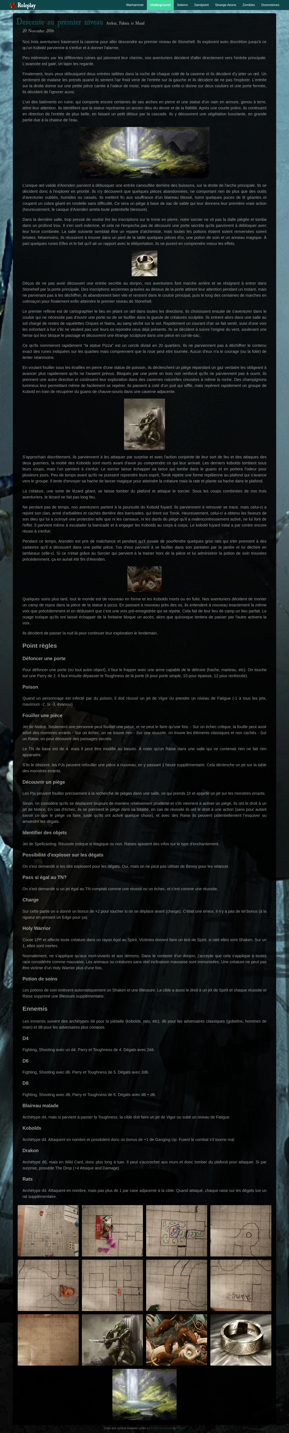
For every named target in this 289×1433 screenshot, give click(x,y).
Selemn (182, 5)
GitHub (180, 1428)
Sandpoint (201, 5)
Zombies (249, 5)
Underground (160, 5)
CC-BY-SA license (160, 1428)
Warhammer (135, 5)
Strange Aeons (225, 5)
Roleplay (26, 5)
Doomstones (270, 5)
